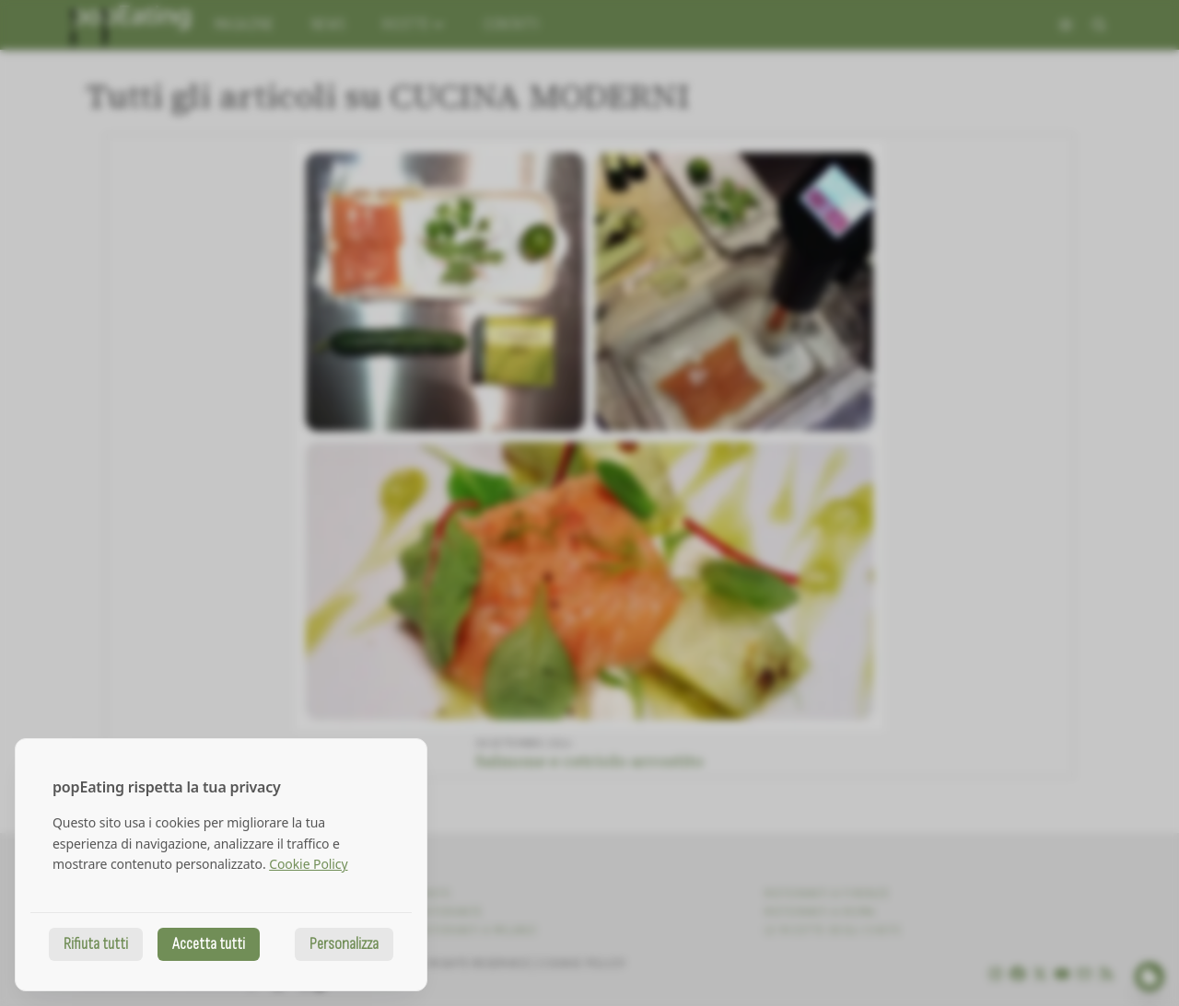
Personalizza (344, 944)
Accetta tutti (208, 944)
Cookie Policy (308, 864)
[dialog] (221, 864)
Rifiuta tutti (96, 944)
